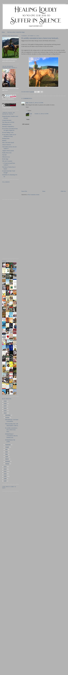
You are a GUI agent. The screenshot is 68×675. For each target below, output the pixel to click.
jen (31, 113)
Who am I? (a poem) (7, 161)
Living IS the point (6, 120)
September (8, 444)
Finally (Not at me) (6, 152)
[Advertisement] (35, 177)
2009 (5, 476)
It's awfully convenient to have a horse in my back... (11, 429)
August (7, 447)
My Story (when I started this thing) (15, 32)
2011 (5, 471)
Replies (29, 110)
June (6, 451)
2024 (5, 401)
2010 (5, 473)
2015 (5, 410)
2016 (5, 408)
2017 (5, 406)
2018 (5, 403)
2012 (5, 469)
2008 (5, 478)
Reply (27, 107)
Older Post (63, 191)
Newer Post (24, 191)
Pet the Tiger (5, 159)
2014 (5, 413)
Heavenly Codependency (8, 126)
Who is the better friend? (8, 142)
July (6, 449)
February (7, 461)
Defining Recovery (6, 124)
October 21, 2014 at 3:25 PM (41, 113)
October (7, 417)
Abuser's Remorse (6, 144)
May (6, 454)
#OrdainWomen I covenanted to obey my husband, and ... (11, 435)
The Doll (4, 155)
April (6, 456)
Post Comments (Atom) (33, 194)
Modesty (4, 140)
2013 (5, 466)
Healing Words (5, 138)
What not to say (6, 157)
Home (3, 32)
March (7, 459)
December (8, 415)
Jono (27, 102)
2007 (5, 481)
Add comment (25, 124)
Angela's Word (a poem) (8, 150)
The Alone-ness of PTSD (8, 122)
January (7, 463)
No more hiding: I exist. (8, 132)
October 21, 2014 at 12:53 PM (36, 102)
